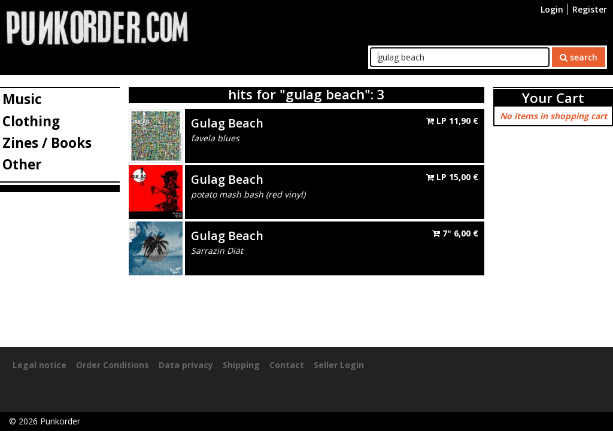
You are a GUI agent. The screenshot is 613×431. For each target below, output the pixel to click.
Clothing (31, 121)
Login (552, 9)
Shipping (241, 365)
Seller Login (339, 365)
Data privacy (186, 365)
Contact (286, 365)
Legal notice (39, 365)
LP (452, 120)
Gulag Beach (227, 123)
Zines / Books (47, 142)
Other (22, 164)
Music (22, 99)
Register (589, 9)
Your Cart (553, 98)
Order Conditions (112, 365)
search (578, 57)
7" (455, 233)
